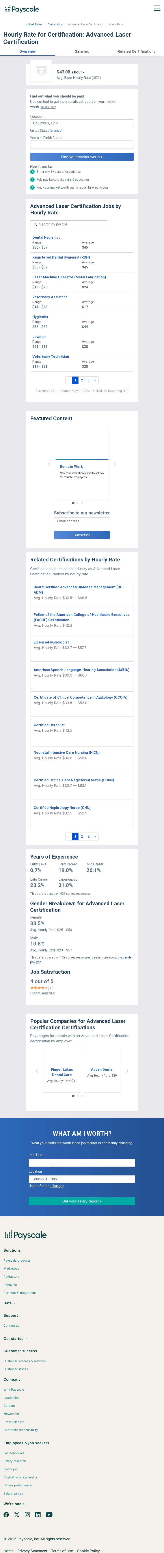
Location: (37, 116)
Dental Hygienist (46, 237)
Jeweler (39, 337)
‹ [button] (49, 463)
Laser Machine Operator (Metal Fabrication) (69, 277)
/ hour (77, 72)
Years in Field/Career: (46, 138)
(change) (56, 130)
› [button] (114, 463)
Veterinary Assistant (49, 297)
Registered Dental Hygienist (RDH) (61, 257)
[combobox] (82, 123)
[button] (27, 51)
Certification (55, 24)
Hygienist (40, 317)
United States (34, 24)
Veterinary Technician (50, 356)
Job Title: (36, 1155)
